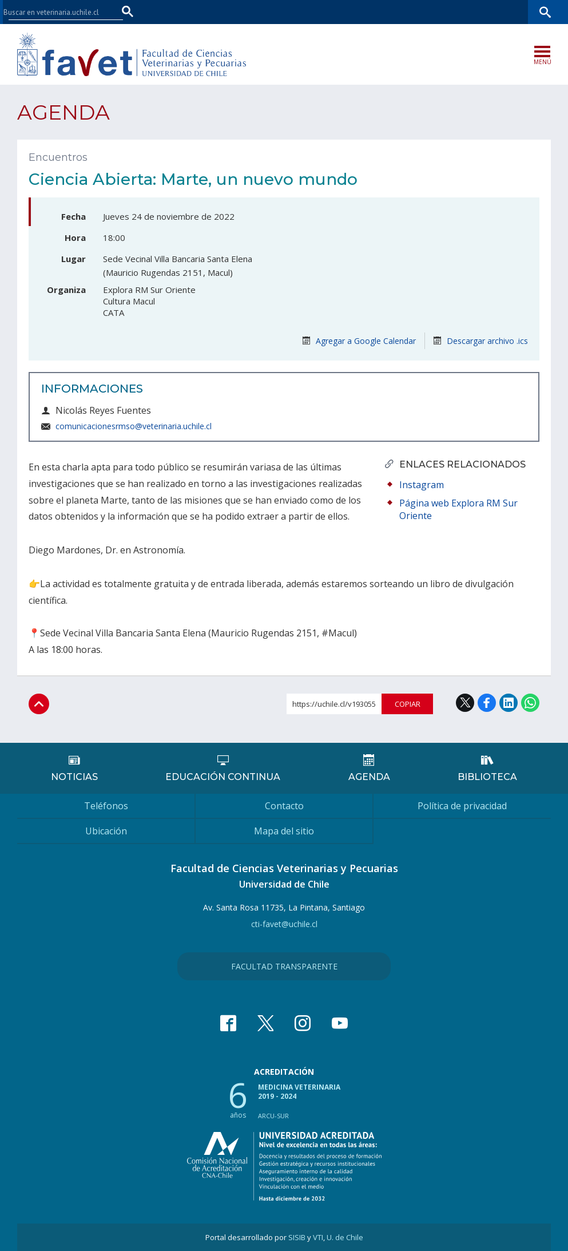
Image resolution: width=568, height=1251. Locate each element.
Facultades (365, 12)
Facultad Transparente (284, 966)
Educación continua (222, 776)
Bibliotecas (510, 12)
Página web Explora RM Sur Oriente (458, 509)
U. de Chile (345, 1237)
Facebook (486, 702)
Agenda (63, 112)
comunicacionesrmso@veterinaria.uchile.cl (133, 426)
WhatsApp (530, 702)
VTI (318, 1237)
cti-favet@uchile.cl (284, 924)
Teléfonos (106, 805)
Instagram (421, 484)
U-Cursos (425, 12)
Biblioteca (487, 776)
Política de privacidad (462, 805)
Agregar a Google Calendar (359, 340)
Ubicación (106, 831)
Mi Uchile (465, 12)
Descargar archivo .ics (481, 340)
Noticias (74, 776)
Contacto (284, 805)
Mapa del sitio (284, 831)
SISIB (296, 1237)
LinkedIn (508, 703)
